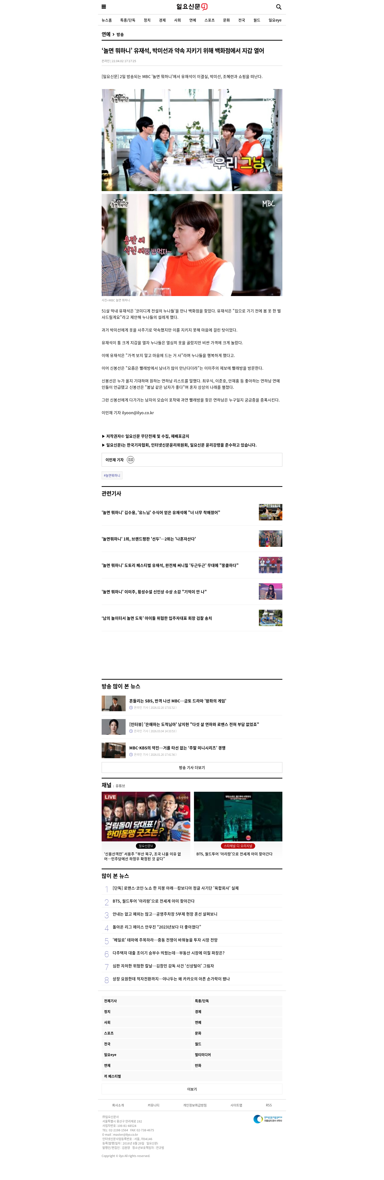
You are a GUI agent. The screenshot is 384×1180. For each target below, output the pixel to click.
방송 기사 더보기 (192, 767)
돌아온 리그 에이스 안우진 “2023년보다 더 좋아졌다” (157, 926)
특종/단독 (127, 20)
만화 (198, 1065)
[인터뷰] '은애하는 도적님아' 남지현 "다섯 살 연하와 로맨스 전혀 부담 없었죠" (194, 724)
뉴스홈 (107, 20)
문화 (226, 20)
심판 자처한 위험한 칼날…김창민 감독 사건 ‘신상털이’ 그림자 (163, 965)
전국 (241, 20)
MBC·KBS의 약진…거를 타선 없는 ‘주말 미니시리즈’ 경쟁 (177, 748)
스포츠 (209, 20)
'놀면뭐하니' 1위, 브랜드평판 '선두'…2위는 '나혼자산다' (149, 538)
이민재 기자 (115, 459)
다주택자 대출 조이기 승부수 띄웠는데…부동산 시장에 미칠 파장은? (169, 952)
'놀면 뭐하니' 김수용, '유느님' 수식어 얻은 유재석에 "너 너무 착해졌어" (161, 512)
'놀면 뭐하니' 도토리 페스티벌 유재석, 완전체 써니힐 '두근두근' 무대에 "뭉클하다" (170, 565)
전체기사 (110, 1000)
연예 (192, 20)
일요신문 (192, 7)
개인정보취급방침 (195, 1105)
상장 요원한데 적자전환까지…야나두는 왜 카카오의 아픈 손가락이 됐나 (171, 978)
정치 (147, 20)
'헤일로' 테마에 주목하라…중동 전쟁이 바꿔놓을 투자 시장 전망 (165, 939)
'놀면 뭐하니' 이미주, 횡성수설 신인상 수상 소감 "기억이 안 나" (154, 591)
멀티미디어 (203, 1054)
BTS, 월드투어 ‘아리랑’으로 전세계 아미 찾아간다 (154, 901)
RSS (269, 1105)
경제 (162, 20)
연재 (107, 1065)
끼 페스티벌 (112, 1076)
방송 (120, 34)
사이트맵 (236, 1105)
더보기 (192, 1089)
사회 (177, 20)
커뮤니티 (153, 1105)
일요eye (275, 20)
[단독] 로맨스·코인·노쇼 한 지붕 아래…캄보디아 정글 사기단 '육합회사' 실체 (176, 888)
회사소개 (118, 1105)
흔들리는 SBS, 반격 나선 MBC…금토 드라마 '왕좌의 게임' (177, 701)
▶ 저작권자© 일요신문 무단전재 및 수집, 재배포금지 (145, 436)
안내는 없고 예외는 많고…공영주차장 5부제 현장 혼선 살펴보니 (165, 914)
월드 (256, 20)
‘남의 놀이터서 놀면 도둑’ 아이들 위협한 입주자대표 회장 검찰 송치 (157, 618)
